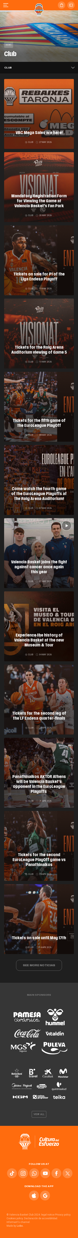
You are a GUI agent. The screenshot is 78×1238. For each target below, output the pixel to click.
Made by (15, 1225)
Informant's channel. (18, 1222)
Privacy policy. (63, 1214)
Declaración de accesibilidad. (41, 1218)
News (9, 45)
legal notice (48, 1214)
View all (39, 1114)
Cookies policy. (15, 1218)
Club (29, 142)
